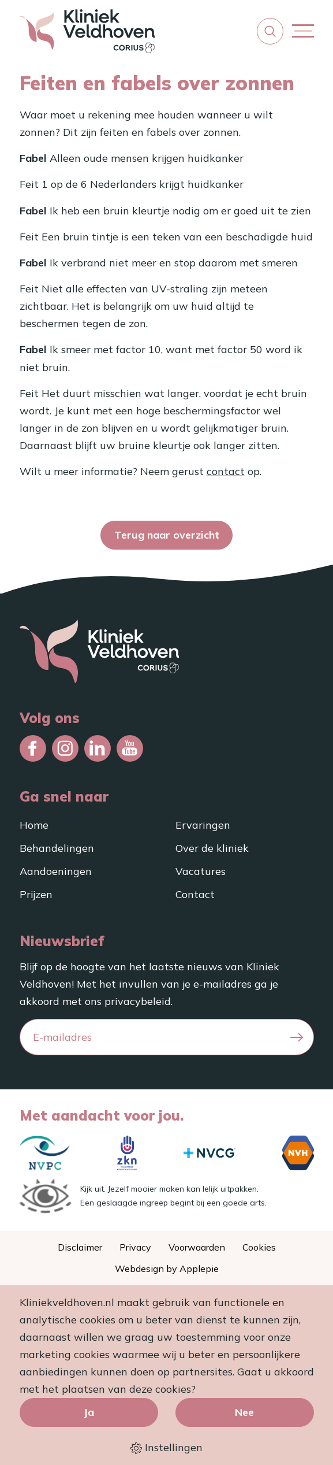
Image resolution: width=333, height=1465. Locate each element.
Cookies (259, 1247)
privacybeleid (137, 1001)
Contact (195, 894)
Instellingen (166, 1448)
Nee (244, 1412)
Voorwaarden (197, 1247)
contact (226, 471)
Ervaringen (202, 825)
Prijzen (36, 894)
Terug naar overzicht (166, 535)
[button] (270, 31)
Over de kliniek (212, 848)
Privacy (135, 1247)
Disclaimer (80, 1247)
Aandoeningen (56, 871)
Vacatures (200, 871)
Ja (88, 1412)
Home (34, 825)
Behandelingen (57, 848)
